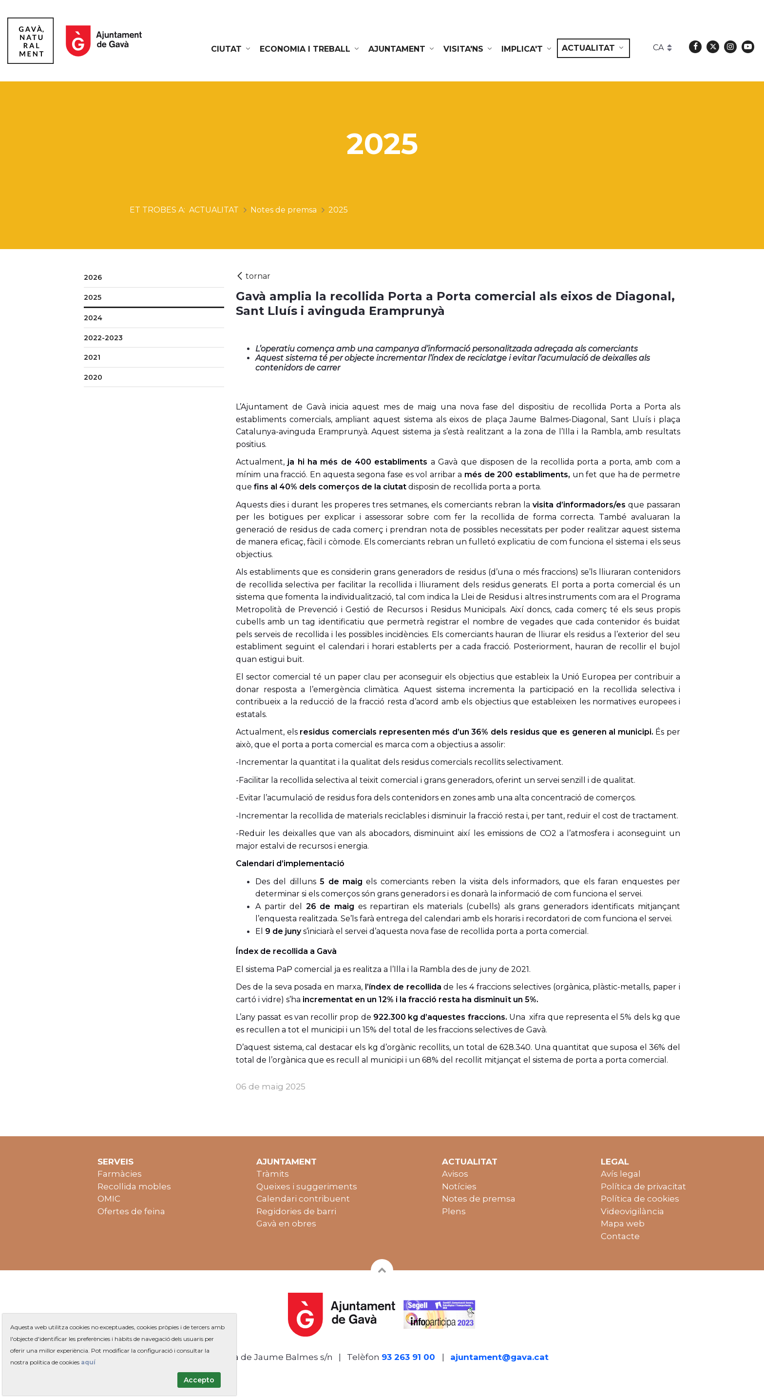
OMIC (108, 1199)
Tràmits (272, 1174)
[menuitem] (231, 49)
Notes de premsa (479, 1199)
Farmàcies (119, 1174)
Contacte (620, 1236)
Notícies (459, 1186)
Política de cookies (640, 1199)
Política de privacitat (643, 1186)
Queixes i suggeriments (306, 1186)
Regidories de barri (296, 1211)
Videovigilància (632, 1211)
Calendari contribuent (303, 1199)
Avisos (455, 1174)
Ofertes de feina (131, 1211)
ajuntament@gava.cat (499, 1357)
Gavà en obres (286, 1223)
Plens (454, 1211)
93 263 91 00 (408, 1357)
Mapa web (623, 1223)
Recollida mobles (134, 1186)
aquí (88, 1362)
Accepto (199, 1380)
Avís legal (621, 1174)
